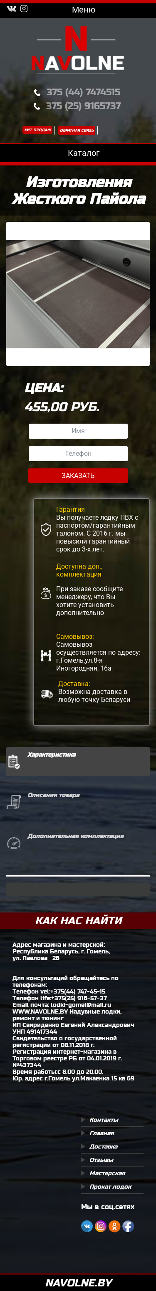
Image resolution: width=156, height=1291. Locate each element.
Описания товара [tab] (53, 795)
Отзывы (101, 1159)
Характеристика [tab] (51, 754)
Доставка (103, 1146)
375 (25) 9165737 (83, 106)
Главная (101, 1133)
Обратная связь (77, 130)
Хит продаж (37, 130)
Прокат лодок (110, 1186)
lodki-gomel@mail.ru (81, 1004)
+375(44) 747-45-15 (77, 991)
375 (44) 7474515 (83, 92)
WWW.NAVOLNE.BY (40, 1011)
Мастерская (107, 1173)
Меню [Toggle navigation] (78, 10)
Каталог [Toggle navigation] (78, 153)
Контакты (103, 1119)
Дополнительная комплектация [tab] (75, 836)
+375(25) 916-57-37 (79, 998)
